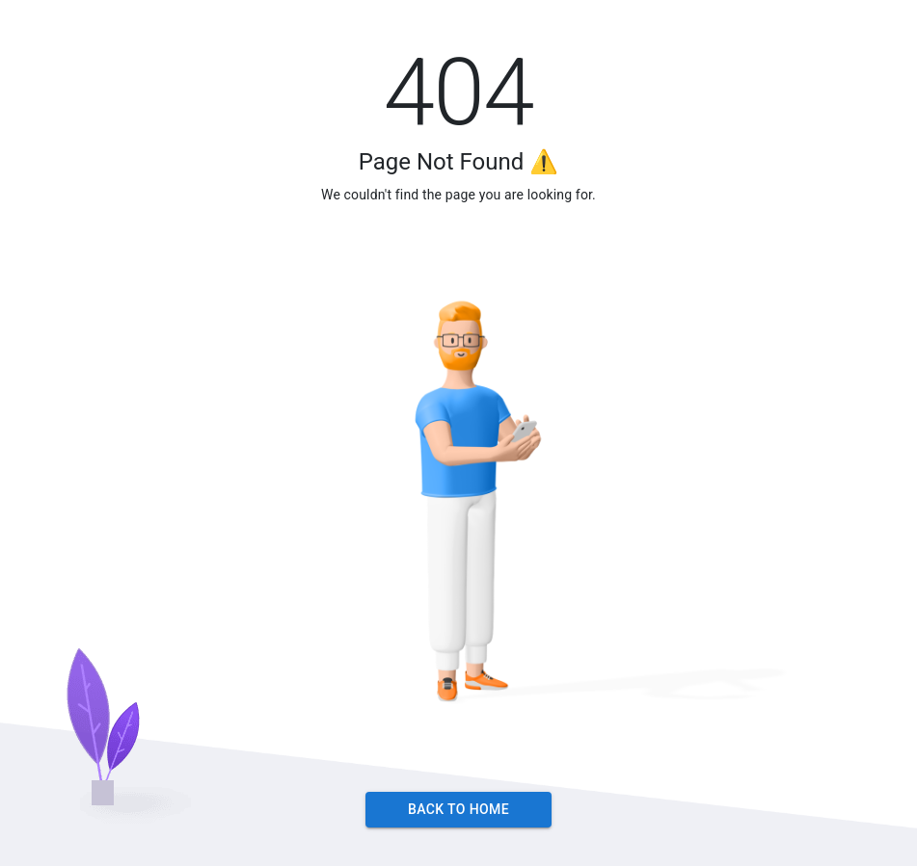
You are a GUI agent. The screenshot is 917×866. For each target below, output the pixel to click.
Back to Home (458, 809)
